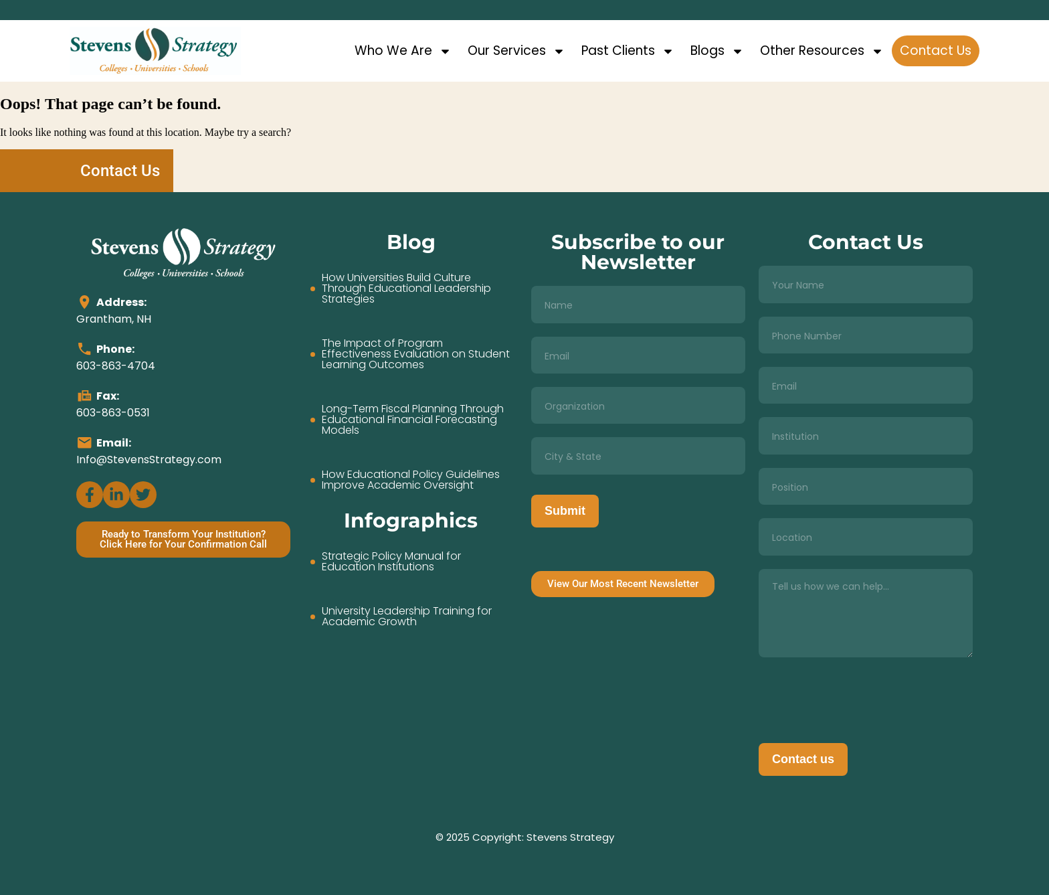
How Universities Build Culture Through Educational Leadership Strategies (406, 288)
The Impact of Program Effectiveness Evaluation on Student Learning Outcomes (416, 354)
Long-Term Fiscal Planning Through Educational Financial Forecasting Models (413, 420)
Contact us (803, 759)
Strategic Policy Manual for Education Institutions (391, 561)
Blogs (717, 51)
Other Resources (822, 51)
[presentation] (860, 697)
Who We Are (403, 51)
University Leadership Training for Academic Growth (407, 616)
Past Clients (627, 51)
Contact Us (935, 51)
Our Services (516, 51)
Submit (565, 510)
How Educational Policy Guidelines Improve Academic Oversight (411, 480)
